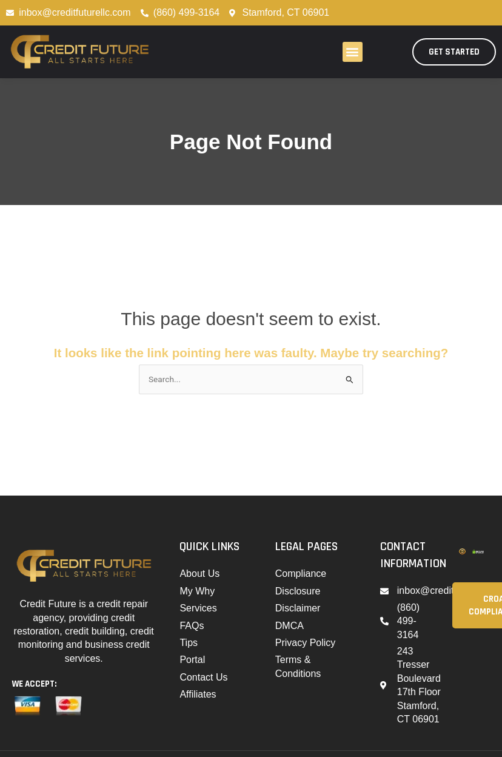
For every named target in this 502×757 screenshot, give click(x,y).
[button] (353, 52)
